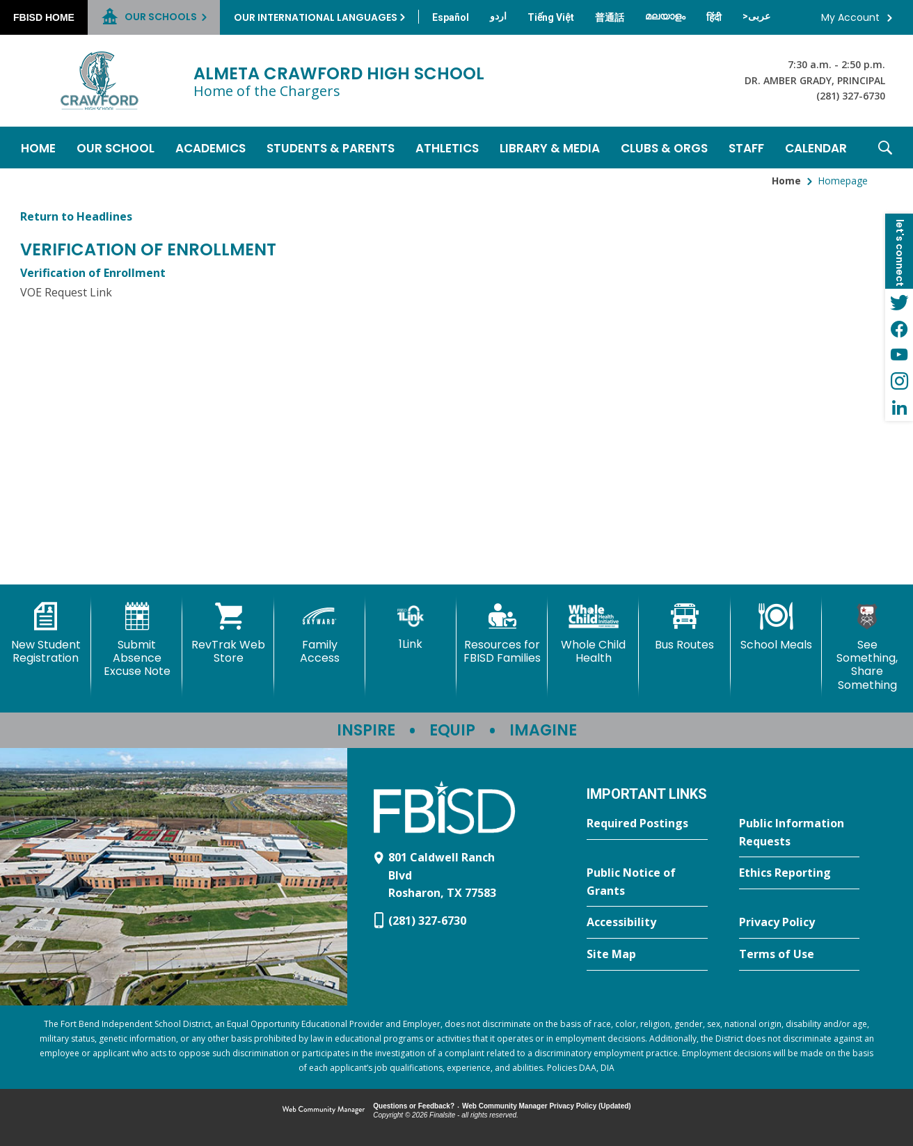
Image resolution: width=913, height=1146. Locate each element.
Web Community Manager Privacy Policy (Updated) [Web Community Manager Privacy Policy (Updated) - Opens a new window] (546, 1106)
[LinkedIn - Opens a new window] (899, 407)
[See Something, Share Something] (867, 647)
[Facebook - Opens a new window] (899, 328)
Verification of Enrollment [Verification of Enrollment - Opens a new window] (93, 272)
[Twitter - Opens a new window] (899, 302)
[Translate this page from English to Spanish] (450, 17)
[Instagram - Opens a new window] (899, 381)
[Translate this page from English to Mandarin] (609, 17)
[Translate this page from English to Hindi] (714, 17)
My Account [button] (850, 17)
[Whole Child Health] (593, 633)
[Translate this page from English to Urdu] (498, 16)
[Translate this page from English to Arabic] (756, 16)
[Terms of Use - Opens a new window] (799, 955)
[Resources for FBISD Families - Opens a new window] (502, 633)
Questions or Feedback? (413, 1106)
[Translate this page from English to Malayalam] (665, 16)
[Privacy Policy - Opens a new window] (799, 923)
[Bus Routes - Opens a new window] (684, 627)
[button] (885, 147)
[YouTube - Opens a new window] (899, 354)
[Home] (38, 147)
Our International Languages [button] (315, 17)
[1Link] (411, 626)
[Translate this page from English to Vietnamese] (551, 17)
